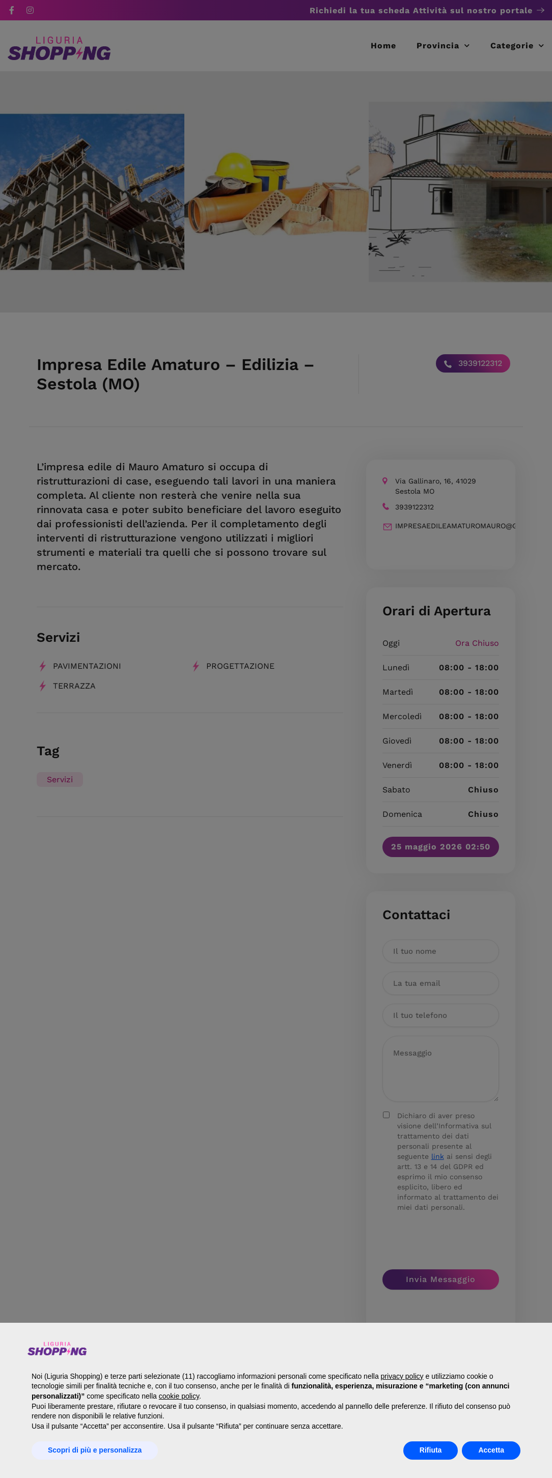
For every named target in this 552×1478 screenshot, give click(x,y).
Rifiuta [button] (431, 1450)
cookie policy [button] (179, 1396)
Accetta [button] (491, 1450)
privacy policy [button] (402, 1376)
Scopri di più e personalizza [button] (95, 1450)
